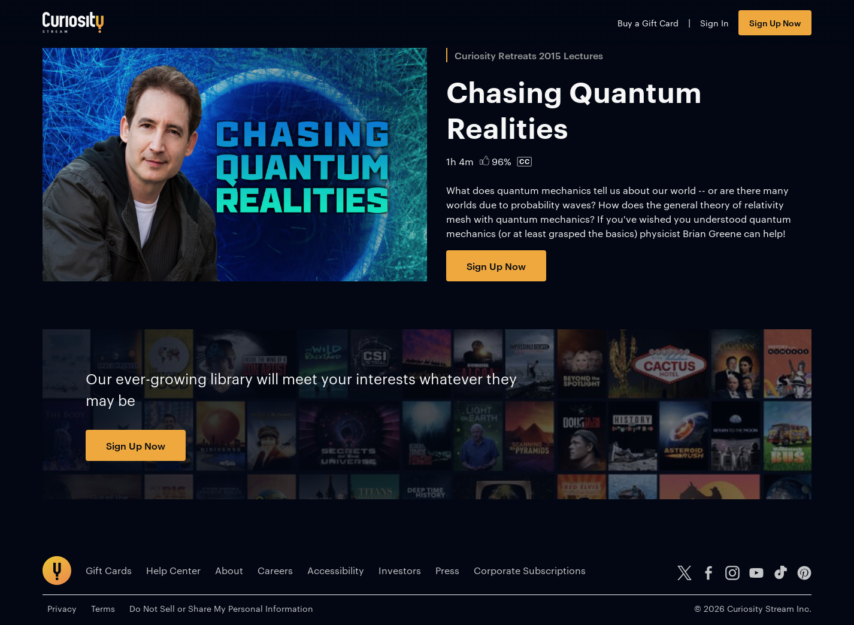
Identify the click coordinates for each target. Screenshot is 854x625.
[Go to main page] (73, 22)
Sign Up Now (775, 22)
